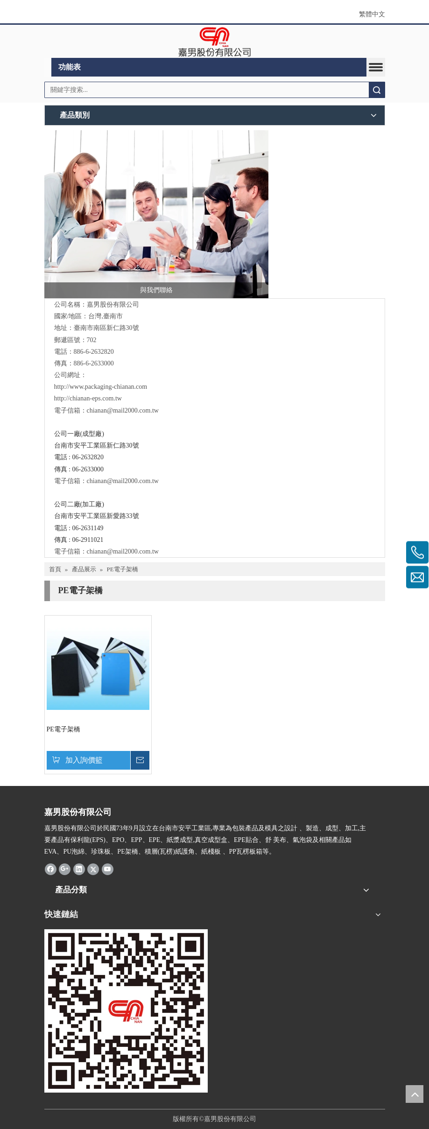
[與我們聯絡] (156, 214)
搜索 (377, 90)
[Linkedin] (79, 869)
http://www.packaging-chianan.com (101, 386)
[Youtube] (107, 869)
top (414, 1094)
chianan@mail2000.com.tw (123, 410)
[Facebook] (50, 869)
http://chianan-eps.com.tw (88, 398)
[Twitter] (93, 869)
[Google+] (64, 869)
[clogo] (214, 41)
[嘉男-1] (126, 1011)
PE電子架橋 (63, 729)
